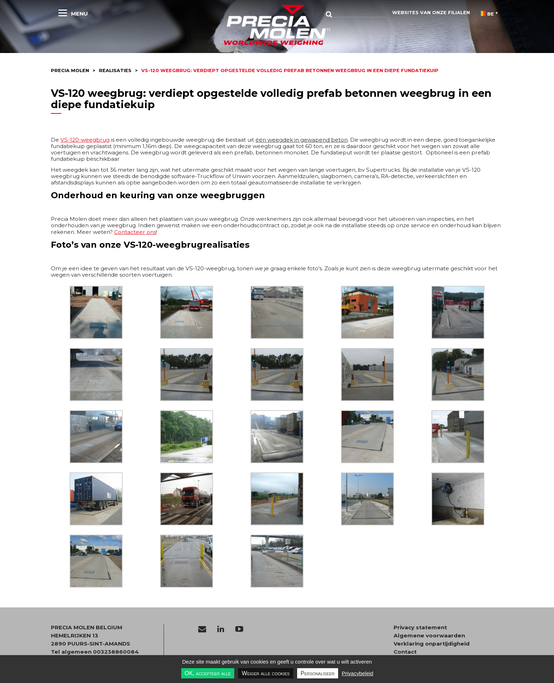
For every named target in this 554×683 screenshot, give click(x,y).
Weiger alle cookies (265, 673)
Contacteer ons (135, 232)
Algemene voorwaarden (429, 635)
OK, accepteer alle (208, 673)
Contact (405, 652)
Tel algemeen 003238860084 (95, 651)
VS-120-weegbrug (85, 139)
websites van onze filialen (431, 12)
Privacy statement (420, 627)
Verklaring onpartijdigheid (432, 644)
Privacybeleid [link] (357, 673)
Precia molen (70, 70)
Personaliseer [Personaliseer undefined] (318, 673)
